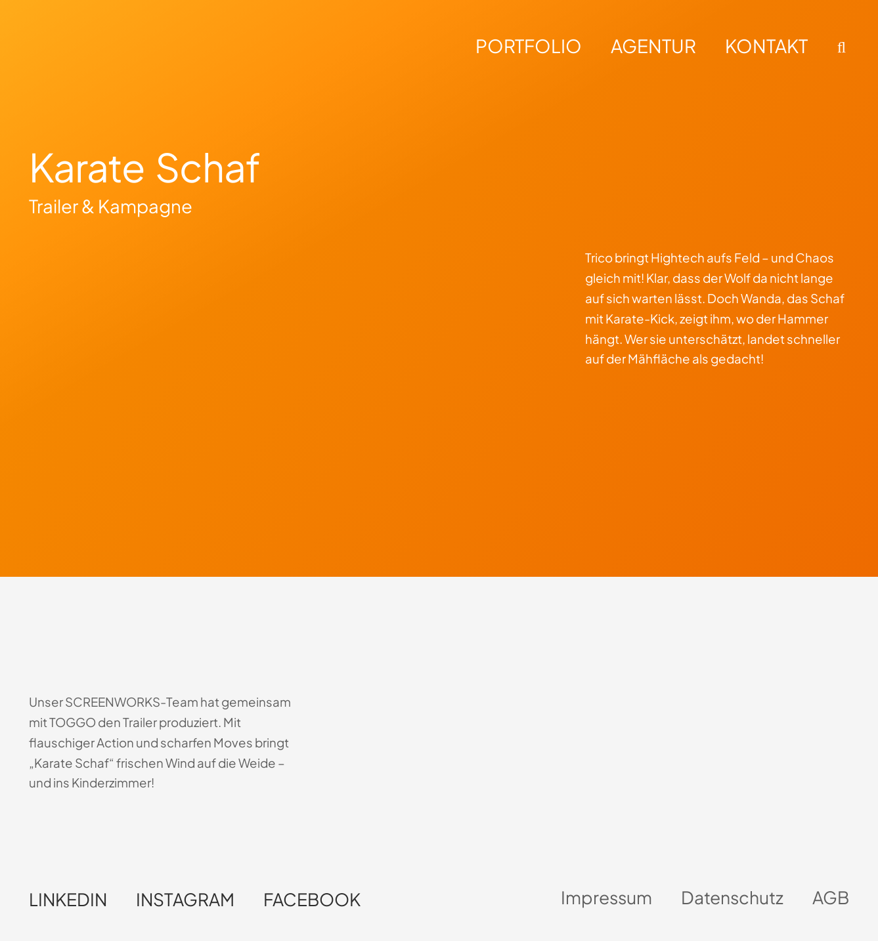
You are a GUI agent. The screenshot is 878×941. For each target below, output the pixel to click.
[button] (839, 47)
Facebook (312, 899)
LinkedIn (68, 899)
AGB (830, 897)
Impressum (606, 897)
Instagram (185, 899)
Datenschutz (732, 897)
